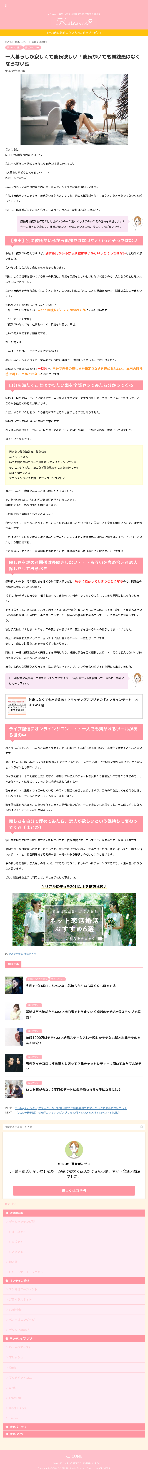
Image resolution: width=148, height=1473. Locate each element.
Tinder (13, 1418)
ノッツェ (17, 1252)
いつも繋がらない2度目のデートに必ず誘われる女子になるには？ (73, 1089)
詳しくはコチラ (74, 1190)
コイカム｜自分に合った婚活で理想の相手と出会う (74, 1463)
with (12, 1388)
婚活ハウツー (31, 954)
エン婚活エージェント (23, 1289)
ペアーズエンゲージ (22, 1320)
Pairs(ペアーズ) (19, 1347)
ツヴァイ (17, 1242)
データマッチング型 (22, 1222)
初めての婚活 (16, 954)
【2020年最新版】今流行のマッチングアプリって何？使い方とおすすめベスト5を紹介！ (68, 1113)
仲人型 (13, 1262)
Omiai (13, 1367)
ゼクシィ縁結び (19, 1330)
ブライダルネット (20, 1299)
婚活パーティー (19, 1427)
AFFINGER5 (104, 1468)
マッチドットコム (20, 1378)
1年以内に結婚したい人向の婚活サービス (74, 33)
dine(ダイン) (17, 1408)
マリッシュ (16, 1357)
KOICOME (74, 1456)
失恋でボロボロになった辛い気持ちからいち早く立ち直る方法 (71, 986)
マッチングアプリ (20, 1338)
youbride (15, 1310)
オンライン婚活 (19, 1281)
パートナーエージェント (27, 1272)
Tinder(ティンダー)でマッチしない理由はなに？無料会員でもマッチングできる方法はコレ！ (71, 1108)
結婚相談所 (16, 1213)
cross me (15, 1398)
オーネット (19, 1232)
